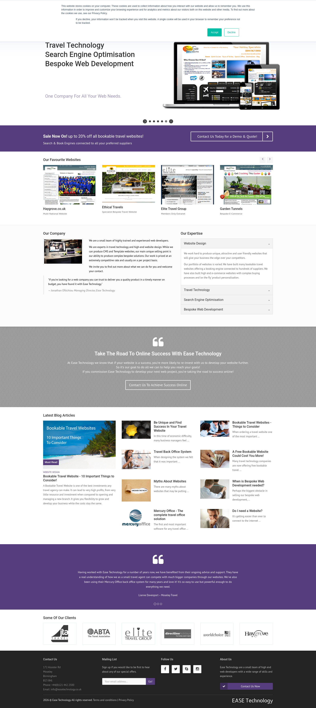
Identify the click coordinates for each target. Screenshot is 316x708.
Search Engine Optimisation (203, 300)
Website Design (195, 243)
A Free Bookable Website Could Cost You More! (250, 454)
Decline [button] (232, 32)
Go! (150, 681)
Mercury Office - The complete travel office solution (169, 515)
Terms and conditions (105, 700)
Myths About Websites (170, 481)
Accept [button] (214, 32)
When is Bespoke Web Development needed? (248, 483)
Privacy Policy (126, 700)
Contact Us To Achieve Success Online (158, 385)
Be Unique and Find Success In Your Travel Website (170, 426)
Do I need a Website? (247, 511)
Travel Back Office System (172, 452)
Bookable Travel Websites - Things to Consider (251, 424)
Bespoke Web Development (203, 309)
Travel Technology (197, 290)
